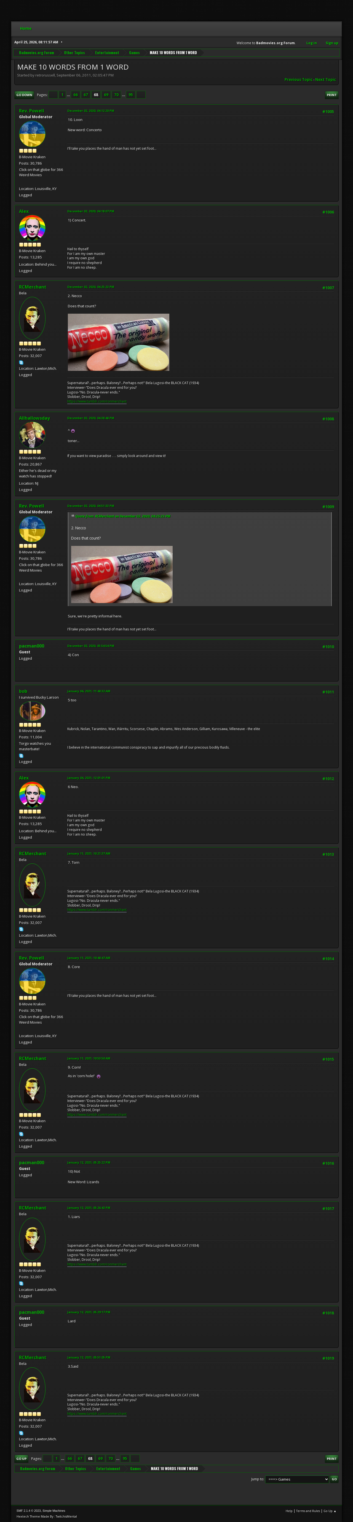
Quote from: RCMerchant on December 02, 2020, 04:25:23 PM (122, 516)
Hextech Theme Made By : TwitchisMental (47, 1516)
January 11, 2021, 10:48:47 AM (88, 958)
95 (131, 94)
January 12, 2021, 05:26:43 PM (88, 1208)
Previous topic (298, 79)
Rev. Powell (31, 111)
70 (116, 94)
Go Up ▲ (329, 1511)
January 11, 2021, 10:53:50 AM (88, 1058)
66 (75, 94)
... (69, 94)
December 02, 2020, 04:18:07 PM (90, 211)
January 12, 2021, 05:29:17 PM (88, 1312)
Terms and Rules (308, 1511)
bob (23, 691)
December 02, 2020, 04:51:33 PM (90, 506)
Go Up (21, 1459)
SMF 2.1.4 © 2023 (29, 1510)
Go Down (24, 95)
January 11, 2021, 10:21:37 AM (88, 853)
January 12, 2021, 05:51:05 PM (88, 1357)
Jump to (257, 1479)
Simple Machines (53, 1510)
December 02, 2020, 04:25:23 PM (90, 287)
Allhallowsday (34, 418)
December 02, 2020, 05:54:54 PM (90, 646)
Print (332, 95)
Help (289, 1511)
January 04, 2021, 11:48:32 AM (88, 691)
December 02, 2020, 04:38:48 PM (90, 418)
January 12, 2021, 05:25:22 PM (88, 1162)
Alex (24, 211)
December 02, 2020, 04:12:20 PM (90, 111)
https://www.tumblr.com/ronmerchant (97, 401)
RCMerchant (32, 287)
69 (106, 94)
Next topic (325, 79)
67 (86, 94)
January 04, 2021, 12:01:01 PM (88, 778)
